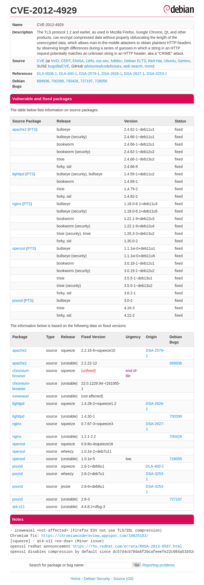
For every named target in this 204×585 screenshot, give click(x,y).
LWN (90, 61)
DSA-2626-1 (111, 73)
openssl (18, 248)
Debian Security (97, 578)
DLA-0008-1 (47, 73)
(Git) (129, 578)
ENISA (78, 61)
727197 (86, 81)
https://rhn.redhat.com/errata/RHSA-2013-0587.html (127, 546)
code (106, 66)
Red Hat (155, 61)
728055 (101, 81)
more (148, 66)
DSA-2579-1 (89, 73)
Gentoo (184, 61)
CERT (65, 61)
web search (133, 66)
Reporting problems (158, 565)
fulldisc (116, 61)
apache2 (19, 129)
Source (119, 578)
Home (75, 578)
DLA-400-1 (68, 73)
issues (116, 66)
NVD (55, 61)
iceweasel (20, 396)
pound (17, 300)
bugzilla (54, 66)
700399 (57, 81)
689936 (43, 81)
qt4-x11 (18, 507)
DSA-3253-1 (157, 73)
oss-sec (102, 61)
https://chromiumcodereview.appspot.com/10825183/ (94, 535)
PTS (32, 129)
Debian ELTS (135, 61)
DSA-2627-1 (134, 73)
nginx (16, 204)
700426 (72, 81)
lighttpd (18, 174)
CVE (41, 61)
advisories (92, 66)
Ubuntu (170, 61)
